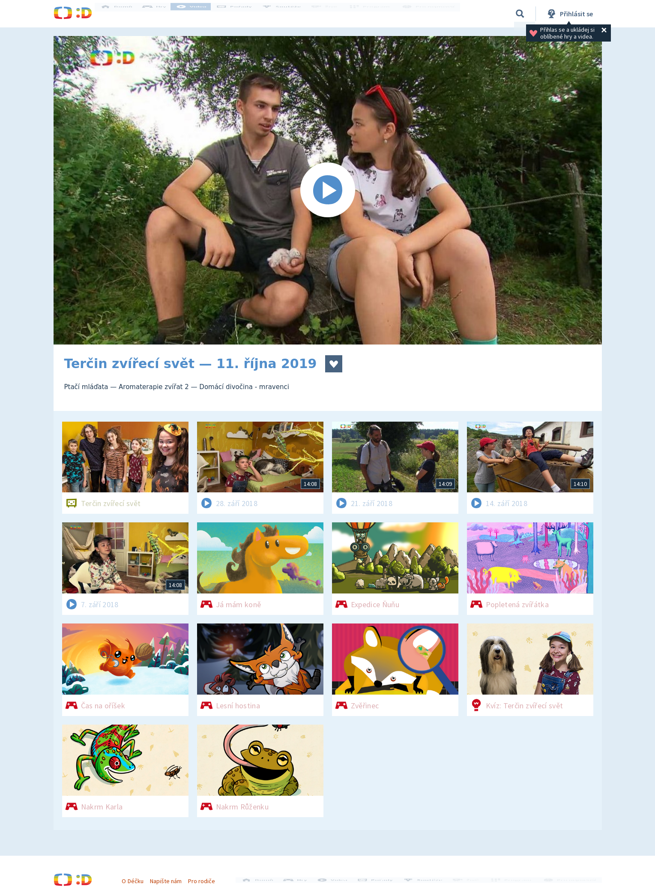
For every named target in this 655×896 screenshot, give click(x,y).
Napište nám (169, 878)
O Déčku (136, 878)
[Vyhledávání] (520, 13)
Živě (330, 13)
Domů (122, 13)
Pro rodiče (204, 878)
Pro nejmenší (430, 13)
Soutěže (287, 13)
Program (373, 13)
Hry (160, 13)
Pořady (240, 13)
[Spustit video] (328, 190)
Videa (197, 13)
